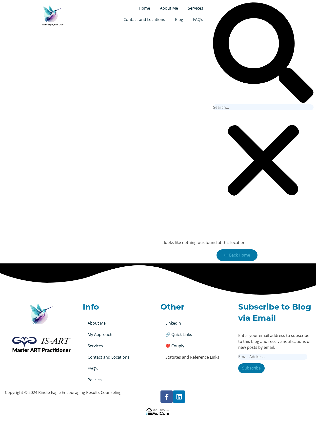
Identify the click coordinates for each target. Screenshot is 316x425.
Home (144, 8)
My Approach (100, 334)
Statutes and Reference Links (192, 357)
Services (195, 8)
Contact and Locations (144, 19)
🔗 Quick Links (178, 334)
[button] (263, 53)
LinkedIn (173, 323)
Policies (95, 380)
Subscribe (251, 368)
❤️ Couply (174, 346)
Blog (179, 19)
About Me (169, 8)
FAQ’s (198, 19)
